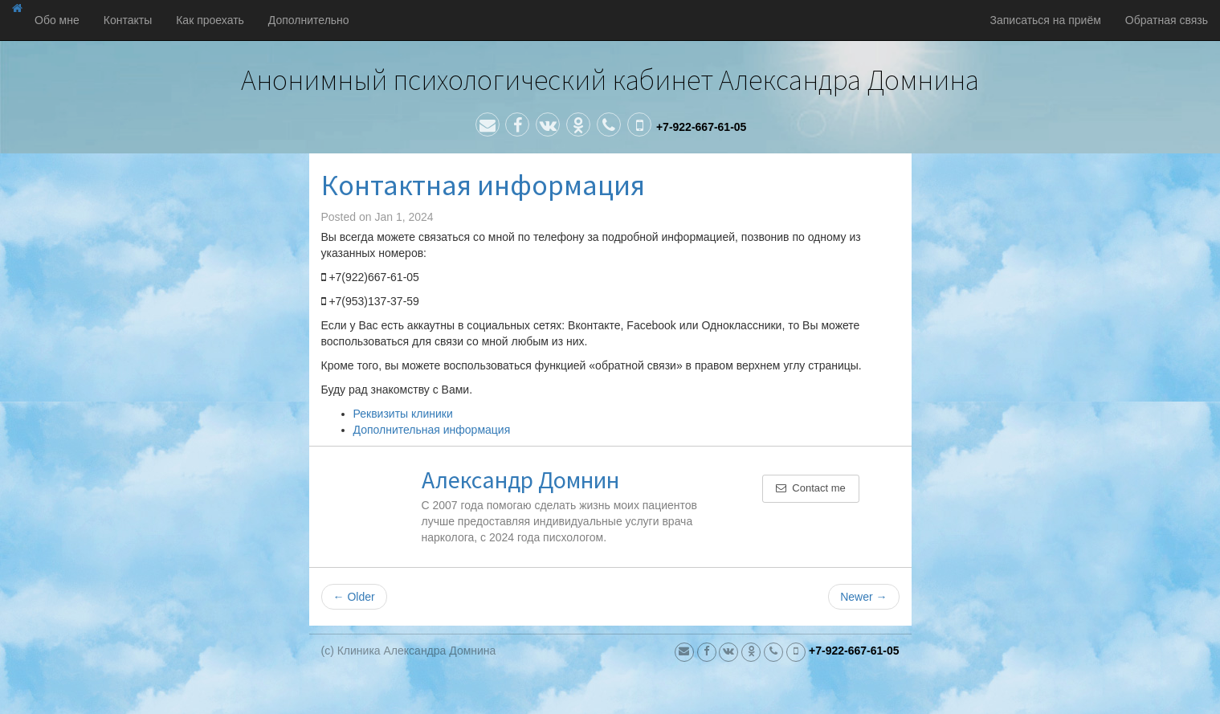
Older (354, 596)
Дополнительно (308, 20)
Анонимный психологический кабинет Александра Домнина (610, 80)
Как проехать (210, 20)
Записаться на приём (1045, 20)
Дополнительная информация (432, 429)
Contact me (811, 488)
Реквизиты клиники (403, 413)
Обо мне (57, 20)
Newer (863, 596)
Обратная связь (1166, 20)
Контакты (128, 20)
